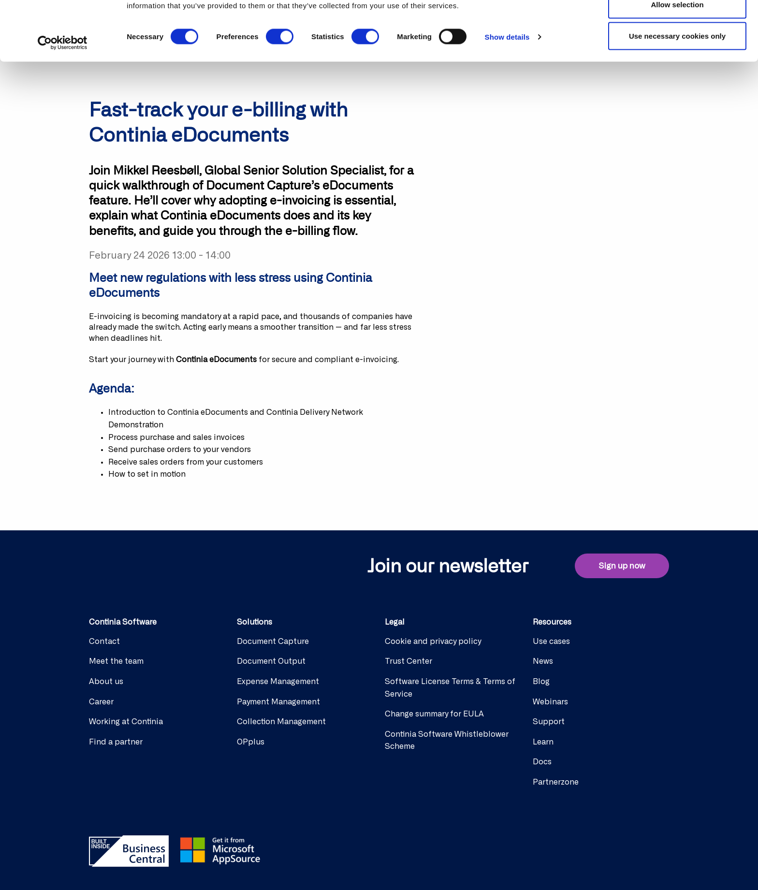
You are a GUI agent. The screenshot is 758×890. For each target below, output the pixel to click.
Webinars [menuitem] (550, 702)
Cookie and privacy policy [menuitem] (433, 641)
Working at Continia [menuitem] (126, 722)
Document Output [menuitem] (271, 661)
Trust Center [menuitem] (408, 661)
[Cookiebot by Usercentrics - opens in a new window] (62, 95)
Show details (507, 90)
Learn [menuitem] (543, 742)
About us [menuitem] (106, 682)
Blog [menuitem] (541, 682)
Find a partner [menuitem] (116, 742)
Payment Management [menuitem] (278, 702)
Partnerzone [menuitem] (556, 782)
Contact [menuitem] (104, 641)
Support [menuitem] (549, 722)
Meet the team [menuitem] (116, 661)
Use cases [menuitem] (551, 641)
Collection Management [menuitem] (281, 722)
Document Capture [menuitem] (273, 641)
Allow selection (677, 57)
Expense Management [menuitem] (278, 682)
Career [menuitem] (101, 702)
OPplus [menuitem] (250, 742)
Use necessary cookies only (677, 89)
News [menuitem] (543, 661)
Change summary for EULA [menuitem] (434, 714)
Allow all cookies (677, 25)
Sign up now (621, 566)
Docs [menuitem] (542, 762)
